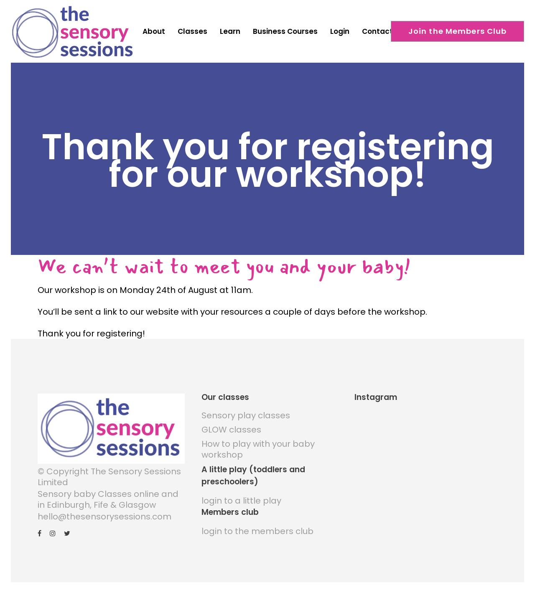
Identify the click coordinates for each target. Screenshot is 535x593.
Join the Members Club (457, 31)
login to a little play (241, 496)
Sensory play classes (245, 411)
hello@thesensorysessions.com (104, 512)
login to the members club (257, 527)
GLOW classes (231, 425)
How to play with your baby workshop (258, 445)
